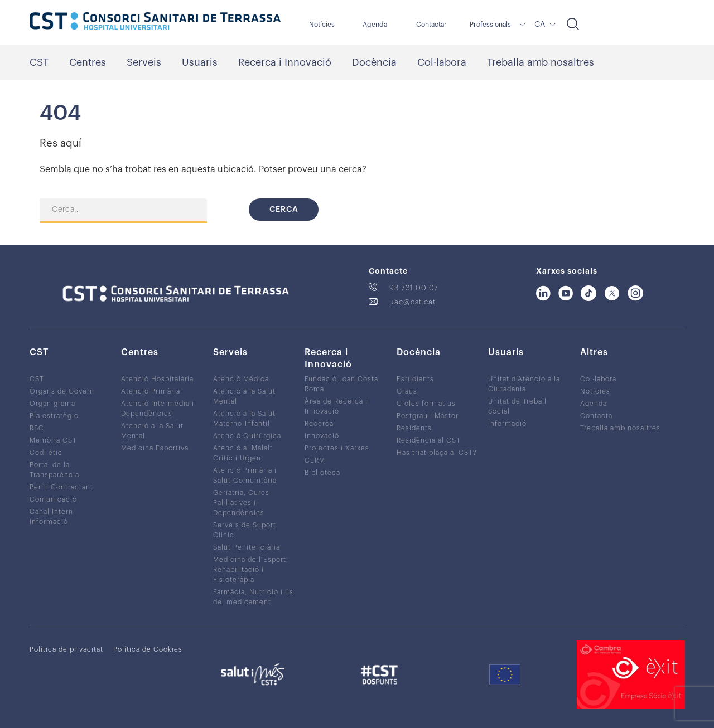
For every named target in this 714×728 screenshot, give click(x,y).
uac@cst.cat (412, 301)
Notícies (322, 24)
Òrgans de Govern (62, 391)
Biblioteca (322, 472)
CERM (315, 460)
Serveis (144, 62)
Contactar (431, 24)
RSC (37, 428)
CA (539, 24)
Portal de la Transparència (54, 470)
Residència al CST (429, 440)
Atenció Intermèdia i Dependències (157, 408)
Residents (414, 428)
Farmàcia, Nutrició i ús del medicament (253, 597)
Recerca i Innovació (284, 62)
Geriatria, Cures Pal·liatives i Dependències (241, 502)
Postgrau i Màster (428, 415)
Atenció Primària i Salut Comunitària (245, 475)
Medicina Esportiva (155, 448)
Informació (507, 423)
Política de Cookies (147, 649)
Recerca (319, 423)
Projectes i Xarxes (337, 448)
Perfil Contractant (61, 487)
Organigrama (52, 403)
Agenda (375, 24)
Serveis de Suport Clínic (244, 530)
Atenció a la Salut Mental (152, 431)
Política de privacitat (66, 649)
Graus (407, 391)
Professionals (490, 24)
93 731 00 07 (413, 288)
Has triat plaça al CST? (437, 452)
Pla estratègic (54, 415)
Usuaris (200, 62)
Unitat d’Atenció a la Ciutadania (524, 384)
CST (39, 62)
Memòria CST (53, 440)
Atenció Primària (150, 391)
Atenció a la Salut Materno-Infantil (244, 418)
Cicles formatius (426, 403)
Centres (87, 62)
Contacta (596, 415)
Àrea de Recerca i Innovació (336, 406)
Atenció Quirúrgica (247, 436)
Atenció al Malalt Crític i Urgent (243, 453)
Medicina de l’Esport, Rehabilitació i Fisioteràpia (250, 569)
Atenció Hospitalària (157, 379)
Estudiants (415, 379)
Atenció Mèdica (241, 379)
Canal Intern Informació (51, 516)
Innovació (322, 436)
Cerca (283, 209)
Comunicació (53, 499)
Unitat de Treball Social (517, 406)
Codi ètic (46, 452)
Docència (374, 62)
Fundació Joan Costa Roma (341, 384)
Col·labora (441, 62)
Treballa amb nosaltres (540, 62)
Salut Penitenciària (246, 547)
